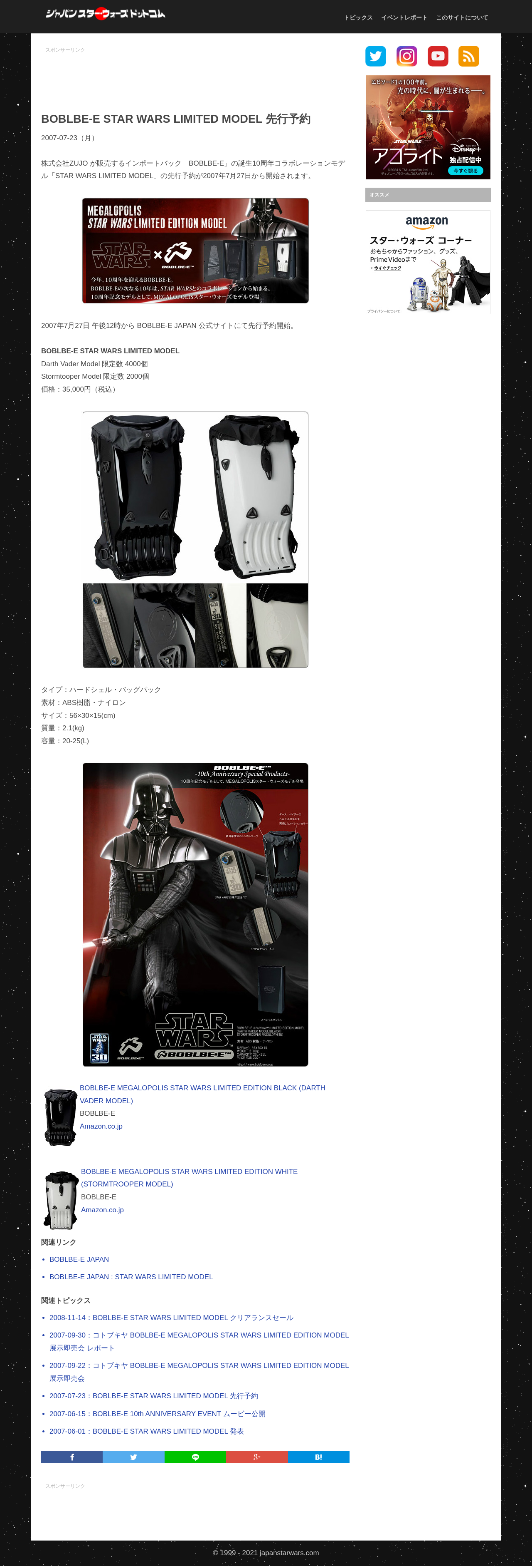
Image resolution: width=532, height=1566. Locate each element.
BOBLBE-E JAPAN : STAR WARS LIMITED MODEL (131, 1277)
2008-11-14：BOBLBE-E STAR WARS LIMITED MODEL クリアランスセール (171, 1318)
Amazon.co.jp (101, 1126)
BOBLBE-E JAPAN (79, 1259)
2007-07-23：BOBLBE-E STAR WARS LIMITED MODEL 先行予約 (153, 1396)
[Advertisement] (195, 75)
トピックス (358, 17)
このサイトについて (462, 17)
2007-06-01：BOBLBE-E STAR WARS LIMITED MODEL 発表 (146, 1431)
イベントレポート (404, 17)
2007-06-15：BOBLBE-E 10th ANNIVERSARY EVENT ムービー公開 (157, 1414)
